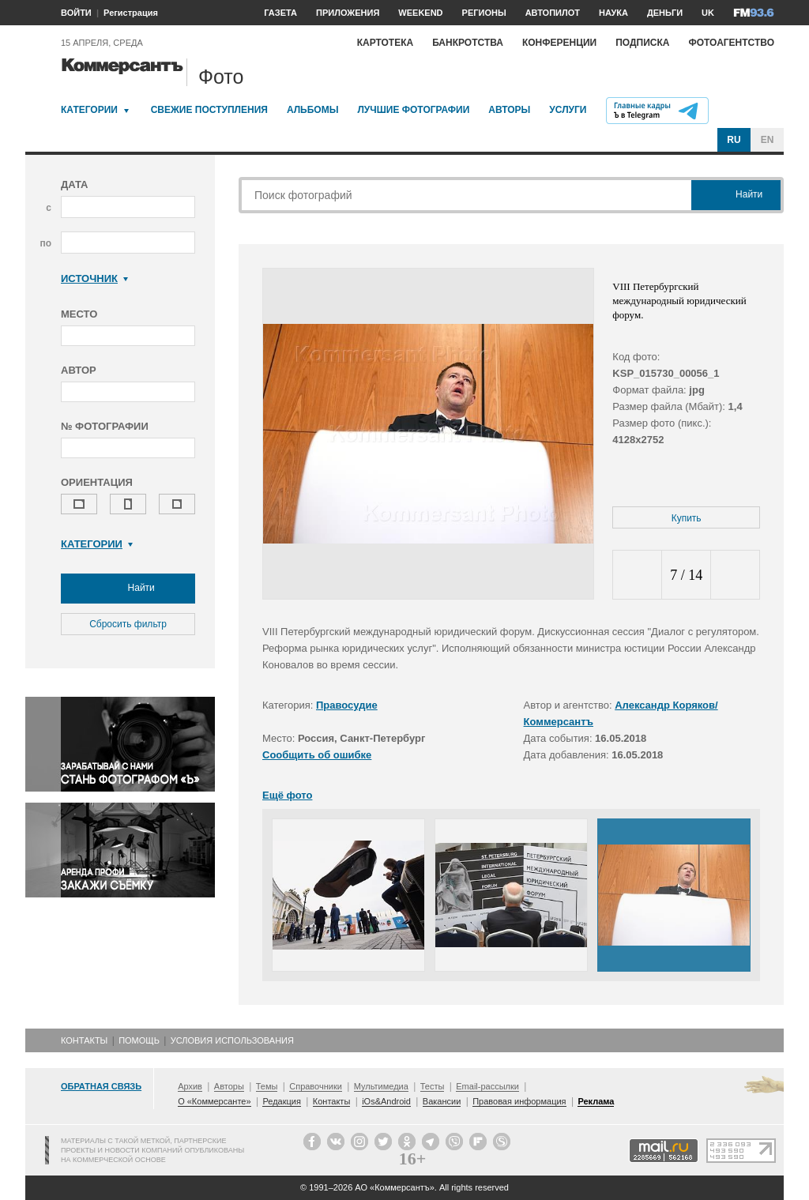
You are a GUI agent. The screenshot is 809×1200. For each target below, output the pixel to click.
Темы (267, 1086)
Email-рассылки (487, 1086)
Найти (128, 588)
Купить (687, 518)
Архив (190, 1086)
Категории (89, 109)
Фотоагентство (731, 42)
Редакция (281, 1101)
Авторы (509, 109)
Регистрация (130, 12)
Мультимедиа (381, 1086)
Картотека (385, 42)
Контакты (84, 1040)
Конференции (559, 42)
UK (708, 12)
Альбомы (313, 109)
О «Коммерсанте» (214, 1101)
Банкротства (467, 42)
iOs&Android (386, 1101)
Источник (94, 278)
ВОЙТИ (76, 12)
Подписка (642, 42)
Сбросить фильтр (128, 624)
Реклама (596, 1101)
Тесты (432, 1086)
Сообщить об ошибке (316, 755)
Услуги (567, 109)
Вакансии (442, 1101)
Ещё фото (287, 795)
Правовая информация (519, 1101)
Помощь (139, 1040)
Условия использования (232, 1040)
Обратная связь (101, 1086)
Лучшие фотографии (413, 109)
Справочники (315, 1086)
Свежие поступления (209, 109)
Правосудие (347, 705)
